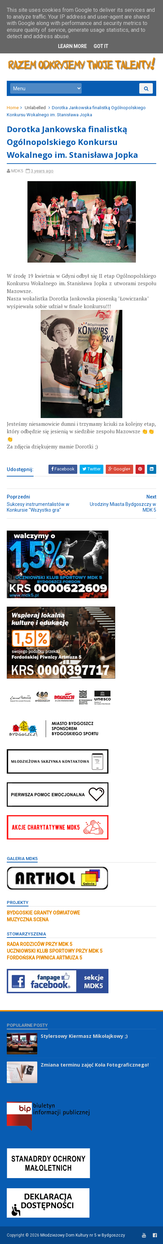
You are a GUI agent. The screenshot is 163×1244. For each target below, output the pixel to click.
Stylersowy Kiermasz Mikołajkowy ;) (84, 1036)
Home (13, 107)
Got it (101, 46)
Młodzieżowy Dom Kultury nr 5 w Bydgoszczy (82, 1235)
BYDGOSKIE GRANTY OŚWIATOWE (43, 913)
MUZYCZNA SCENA (27, 919)
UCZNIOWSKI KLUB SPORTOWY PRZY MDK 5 (54, 951)
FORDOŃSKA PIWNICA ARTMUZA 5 (44, 957)
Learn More (72, 46)
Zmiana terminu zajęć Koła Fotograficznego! (95, 1065)
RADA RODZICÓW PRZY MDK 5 (39, 944)
